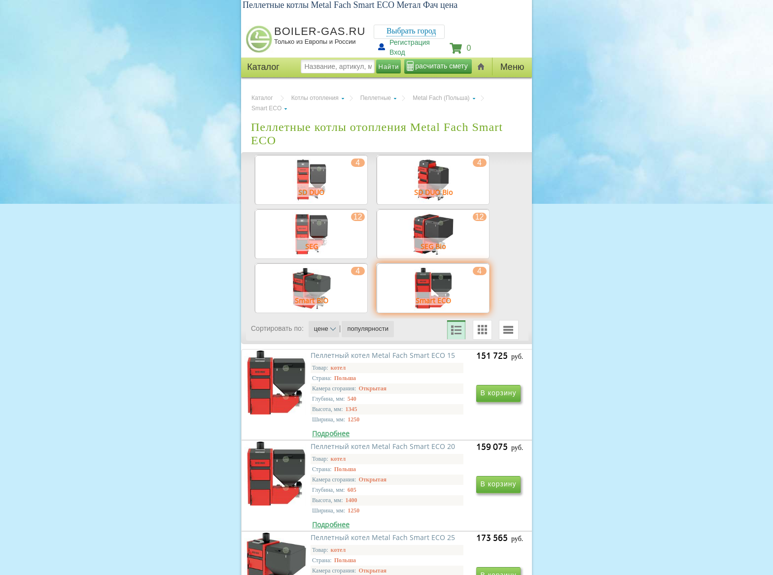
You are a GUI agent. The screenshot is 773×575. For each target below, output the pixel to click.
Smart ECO (266, 108)
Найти (389, 66)
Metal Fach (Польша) (441, 98)
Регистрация (409, 42)
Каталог (262, 98)
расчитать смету (441, 66)
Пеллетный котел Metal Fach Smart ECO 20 (450, 456)
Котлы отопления (315, 98)
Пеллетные (375, 98)
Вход (397, 52)
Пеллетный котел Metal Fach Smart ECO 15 (316, 456)
